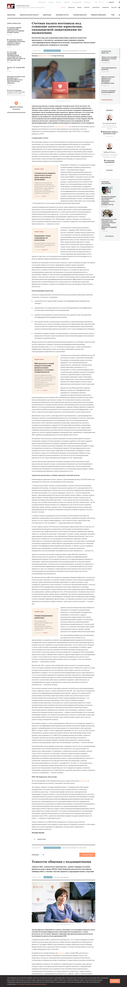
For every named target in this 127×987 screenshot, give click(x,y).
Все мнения (109, 170)
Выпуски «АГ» (42, 2)
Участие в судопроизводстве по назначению (74, 50)
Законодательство (62, 15)
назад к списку (40, 839)
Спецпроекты (95, 7)
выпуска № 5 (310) (44, 56)
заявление (83, 781)
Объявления (105, 7)
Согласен (115, 981)
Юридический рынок (98, 15)
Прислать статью (87, 854)
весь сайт (115, 7)
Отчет (67, 127)
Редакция (66, 2)
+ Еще (112, 15)
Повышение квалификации (61, 877)
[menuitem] (11, 14)
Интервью (87, 7)
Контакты (58, 2)
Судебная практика (80, 15)
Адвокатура (11, 15)
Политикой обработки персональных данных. (32, 984)
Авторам (51, 2)
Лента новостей (14, 23)
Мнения (79, 7)
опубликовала (59, 127)
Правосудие (47, 15)
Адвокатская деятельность (29, 15)
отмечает (61, 953)
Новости (63, 7)
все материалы (109, 236)
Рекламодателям (76, 2)
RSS (103, 2)
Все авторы (87, 2)
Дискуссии (71, 7)
